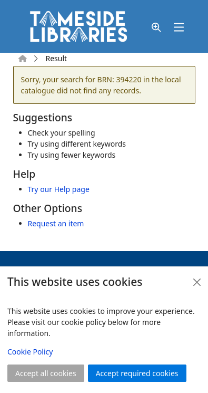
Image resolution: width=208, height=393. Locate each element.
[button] (156, 27)
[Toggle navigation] (179, 27)
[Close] (197, 282)
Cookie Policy (30, 352)
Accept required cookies (137, 373)
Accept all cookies (45, 373)
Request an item (56, 223)
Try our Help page (59, 189)
